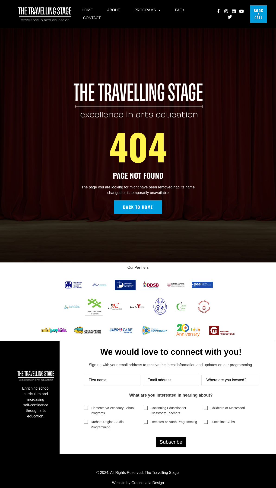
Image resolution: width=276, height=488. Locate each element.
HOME (87, 10)
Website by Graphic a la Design (138, 483)
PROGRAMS (147, 10)
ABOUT (113, 10)
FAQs (179, 10)
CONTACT (92, 18)
